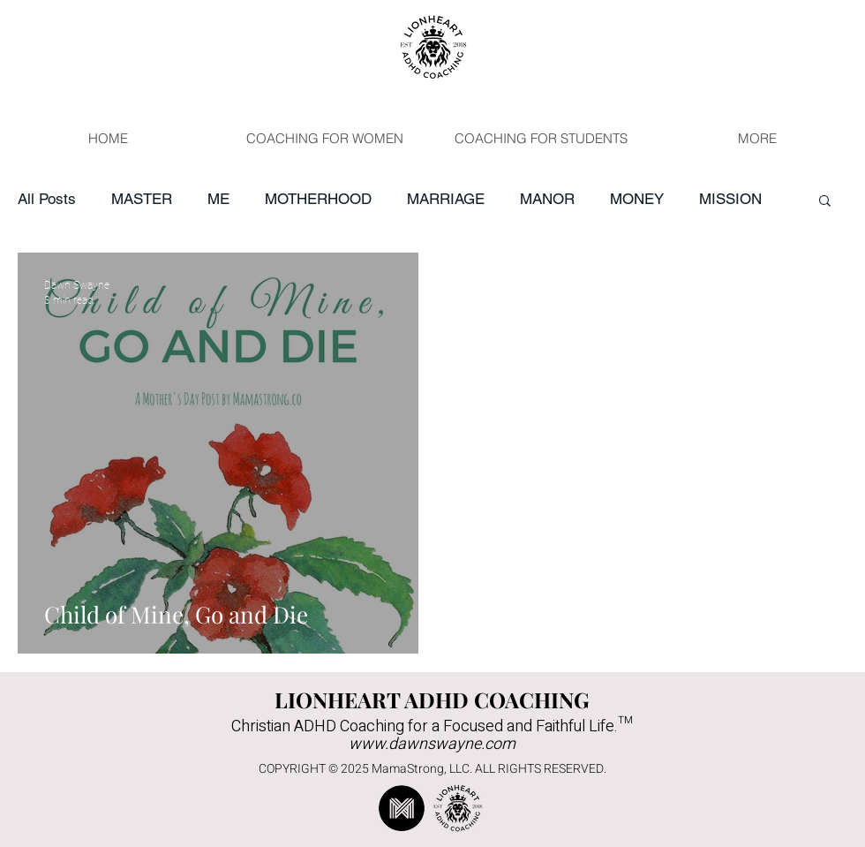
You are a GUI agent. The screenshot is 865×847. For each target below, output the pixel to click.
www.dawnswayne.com (432, 744)
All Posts (47, 199)
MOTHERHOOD (318, 199)
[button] (824, 202)
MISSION (730, 199)
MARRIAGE (446, 199)
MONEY (637, 199)
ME (218, 199)
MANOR (547, 199)
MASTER (141, 199)
